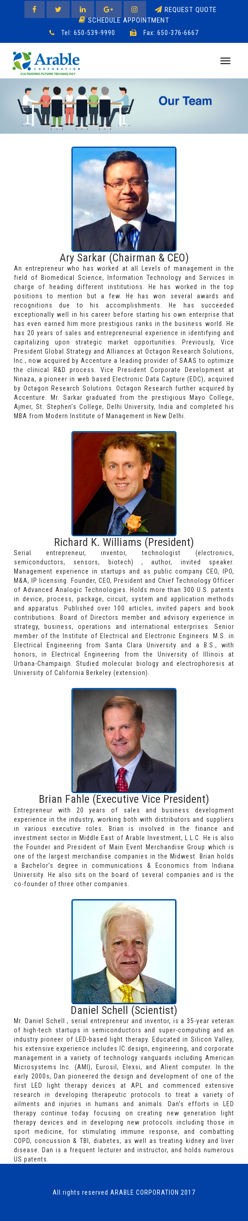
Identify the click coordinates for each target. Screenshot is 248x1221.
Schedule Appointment (124, 20)
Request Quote (186, 10)
